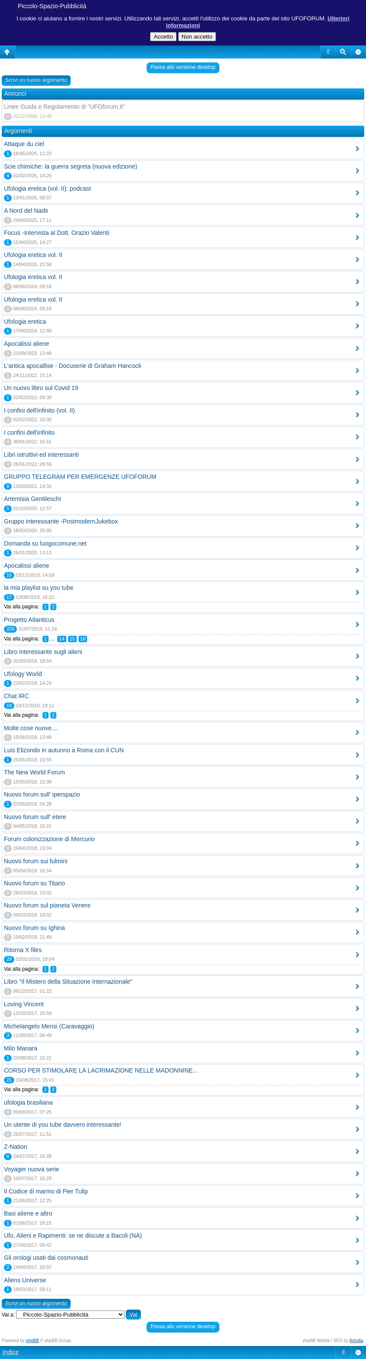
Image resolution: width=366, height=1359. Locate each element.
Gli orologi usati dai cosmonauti (46, 1257)
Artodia (356, 1340)
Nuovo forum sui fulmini (35, 861)
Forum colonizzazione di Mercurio (49, 839)
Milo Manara (20, 1048)
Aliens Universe (25, 1280)
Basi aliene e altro (28, 1213)
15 (72, 638)
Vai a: (8, 1315)
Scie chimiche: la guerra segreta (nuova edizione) (70, 166)
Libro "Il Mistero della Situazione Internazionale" (68, 981)
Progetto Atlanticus (29, 619)
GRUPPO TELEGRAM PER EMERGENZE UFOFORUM (80, 476)
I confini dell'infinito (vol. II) (39, 410)
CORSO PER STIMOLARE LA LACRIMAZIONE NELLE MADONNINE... (101, 1070)
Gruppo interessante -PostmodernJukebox (61, 521)
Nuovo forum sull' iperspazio (42, 794)
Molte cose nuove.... (31, 728)
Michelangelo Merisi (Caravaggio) (49, 1026)
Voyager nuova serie (31, 1169)
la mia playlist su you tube (38, 587)
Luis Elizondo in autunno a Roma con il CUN (64, 750)
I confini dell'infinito (29, 432)
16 (82, 638)
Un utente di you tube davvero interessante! (62, 1124)
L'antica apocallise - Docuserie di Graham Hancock (72, 365)
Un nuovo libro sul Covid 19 (41, 387)
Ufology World (23, 673)
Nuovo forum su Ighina (34, 927)
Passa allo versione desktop (182, 67)
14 (61, 638)
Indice (11, 1352)
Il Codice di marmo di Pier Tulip (46, 1191)
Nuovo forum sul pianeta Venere (47, 905)
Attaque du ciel (24, 143)
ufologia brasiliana (28, 1102)
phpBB (32, 1340)
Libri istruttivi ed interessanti (41, 454)
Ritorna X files (23, 949)
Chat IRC (16, 696)
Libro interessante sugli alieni (43, 651)
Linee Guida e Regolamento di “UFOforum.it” (64, 106)
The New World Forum (34, 772)
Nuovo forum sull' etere (35, 816)
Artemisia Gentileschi (32, 498)
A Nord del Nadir (26, 210)
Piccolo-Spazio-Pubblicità (52, 6)
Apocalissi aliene (26, 343)
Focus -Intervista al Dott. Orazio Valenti (56, 232)
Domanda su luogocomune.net (45, 543)
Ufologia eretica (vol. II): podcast (47, 188)
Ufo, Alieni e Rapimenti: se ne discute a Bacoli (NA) (73, 1235)
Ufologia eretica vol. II (33, 254)
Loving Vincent (24, 1004)
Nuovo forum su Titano (34, 883)
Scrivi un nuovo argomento (36, 80)
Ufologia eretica (25, 321)
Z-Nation (15, 1146)
